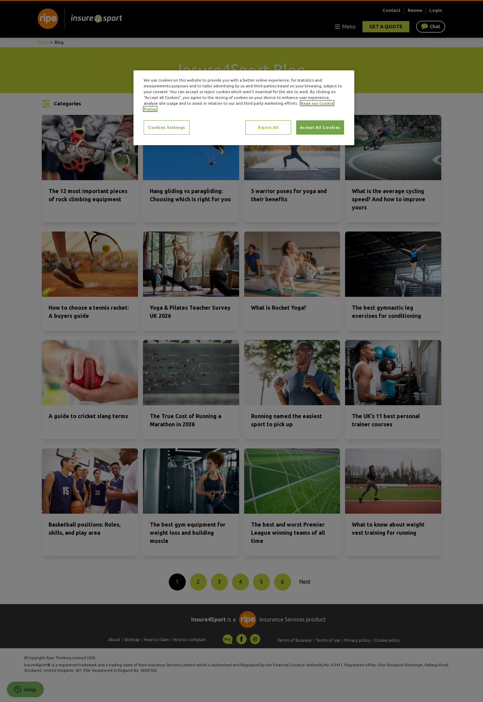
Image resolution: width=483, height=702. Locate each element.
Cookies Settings (166, 127)
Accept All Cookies (320, 127)
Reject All (268, 127)
